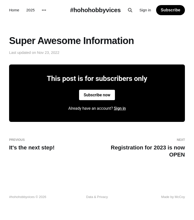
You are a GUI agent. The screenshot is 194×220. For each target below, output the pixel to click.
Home (14, 10)
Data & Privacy (97, 197)
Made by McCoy (173, 197)
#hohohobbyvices (95, 10)
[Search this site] (130, 10)
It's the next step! (51, 144)
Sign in (145, 10)
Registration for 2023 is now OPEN (143, 148)
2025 (30, 10)
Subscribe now (97, 95)
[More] (44, 10)
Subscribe (170, 10)
